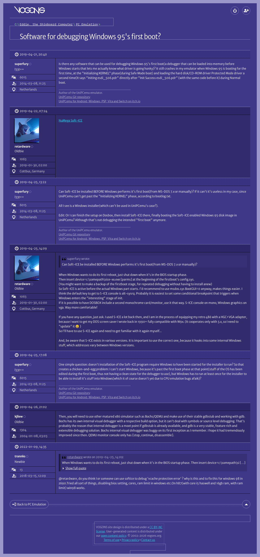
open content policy (113, 536)
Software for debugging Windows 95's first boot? (90, 36)
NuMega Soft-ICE (70, 120)
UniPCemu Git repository (74, 97)
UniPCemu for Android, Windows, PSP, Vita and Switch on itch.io (99, 101)
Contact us (148, 540)
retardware (75, 457)
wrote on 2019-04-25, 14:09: (103, 457)
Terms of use (111, 540)
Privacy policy (130, 540)
